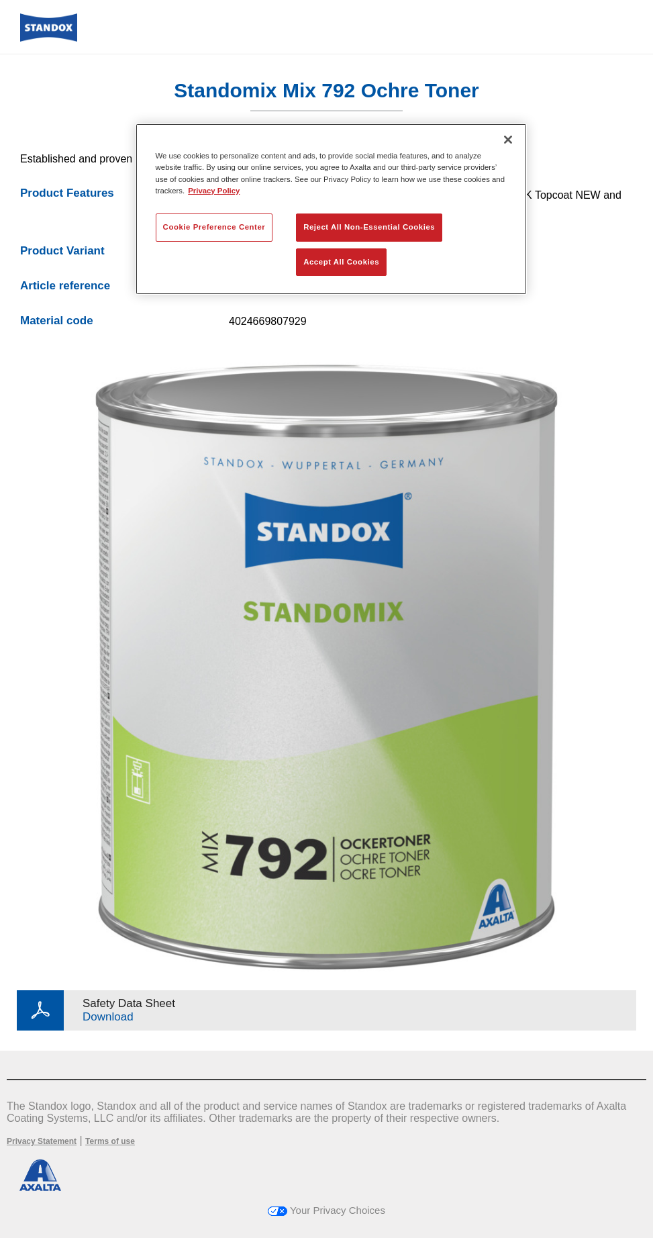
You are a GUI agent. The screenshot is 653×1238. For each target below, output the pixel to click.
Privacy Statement (42, 1141)
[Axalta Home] (48, 38)
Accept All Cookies (341, 262)
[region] (332, 209)
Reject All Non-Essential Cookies (369, 227)
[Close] (508, 139)
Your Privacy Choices (326, 1210)
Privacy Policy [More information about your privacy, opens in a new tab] (214, 191)
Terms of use (110, 1141)
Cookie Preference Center (214, 227)
